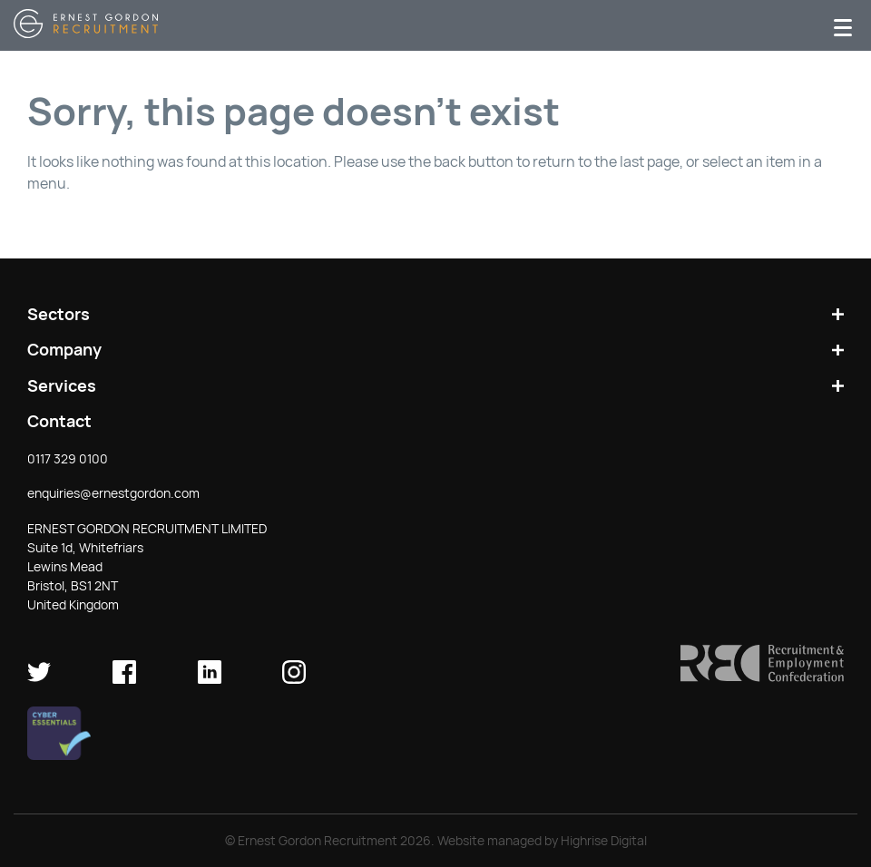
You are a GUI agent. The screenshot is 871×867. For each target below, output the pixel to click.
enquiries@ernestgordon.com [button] (113, 493)
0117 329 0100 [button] (67, 459)
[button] (762, 677)
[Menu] (842, 26)
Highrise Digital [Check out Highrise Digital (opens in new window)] (604, 841)
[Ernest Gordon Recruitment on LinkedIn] (209, 679)
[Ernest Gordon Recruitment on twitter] (39, 679)
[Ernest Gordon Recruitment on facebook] (124, 679)
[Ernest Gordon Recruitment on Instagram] (294, 679)
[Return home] (86, 33)
